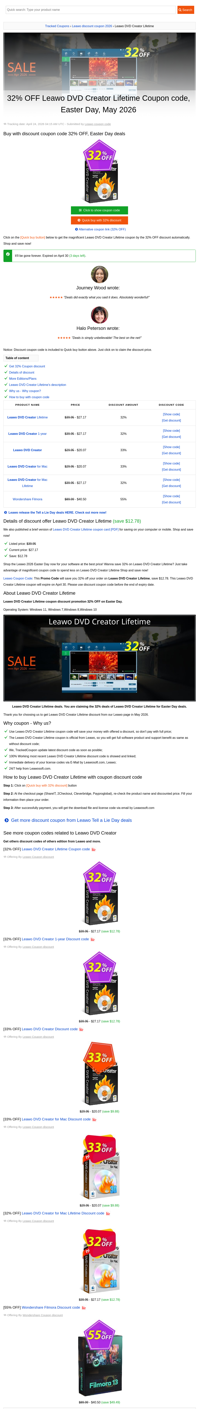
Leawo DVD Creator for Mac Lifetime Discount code (63, 1213)
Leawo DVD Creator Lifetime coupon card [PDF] (85, 529)
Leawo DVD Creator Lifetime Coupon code (56, 849)
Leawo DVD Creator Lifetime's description (37, 384)
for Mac (27, 466)
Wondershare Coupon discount (42, 1315)
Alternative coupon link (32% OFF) (100, 229)
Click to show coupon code (99, 210)
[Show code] (171, 414)
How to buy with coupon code (29, 397)
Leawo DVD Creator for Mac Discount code (56, 1119)
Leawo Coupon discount (38, 856)
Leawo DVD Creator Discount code (50, 1029)
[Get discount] (171, 420)
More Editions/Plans (23, 378)
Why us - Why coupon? (25, 391)
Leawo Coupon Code (17, 578)
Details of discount (21, 372)
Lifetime (27, 417)
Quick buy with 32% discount (99, 220)
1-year (27, 433)
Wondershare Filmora (27, 499)
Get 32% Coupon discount (27, 366)
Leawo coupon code (98, 124)
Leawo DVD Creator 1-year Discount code (55, 939)
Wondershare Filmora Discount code (51, 1307)
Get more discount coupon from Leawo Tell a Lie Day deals (67, 820)
